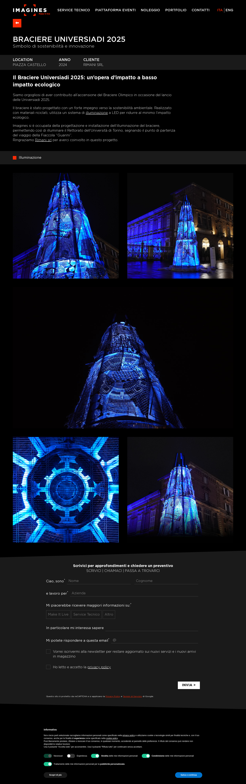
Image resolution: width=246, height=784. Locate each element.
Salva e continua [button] (189, 775)
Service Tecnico (86, 614)
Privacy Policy (113, 697)
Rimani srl (43, 140)
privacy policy (99, 667)
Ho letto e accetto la (82, 667)
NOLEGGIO (150, 10)
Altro (109, 614)
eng (229, 10)
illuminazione (97, 113)
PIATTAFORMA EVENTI (115, 10)
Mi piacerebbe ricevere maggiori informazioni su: (88, 605)
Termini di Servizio (132, 697)
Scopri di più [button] (55, 775)
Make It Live (58, 614)
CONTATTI (200, 10)
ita (220, 10)
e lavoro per (57, 593)
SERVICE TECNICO (73, 10)
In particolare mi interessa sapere (75, 628)
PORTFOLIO (176, 10)
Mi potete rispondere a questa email (77, 640)
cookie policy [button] (112, 738)
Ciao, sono (55, 581)
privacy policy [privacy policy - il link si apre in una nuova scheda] (129, 735)
